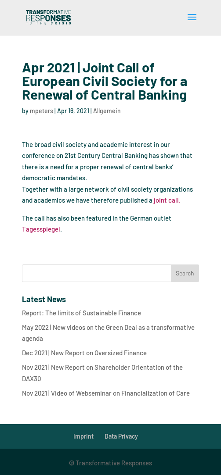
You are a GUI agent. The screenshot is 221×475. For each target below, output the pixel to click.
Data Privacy (121, 436)
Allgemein (107, 110)
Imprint (83, 436)
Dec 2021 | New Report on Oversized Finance (84, 353)
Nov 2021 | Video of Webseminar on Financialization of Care (106, 393)
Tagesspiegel (41, 229)
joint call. (167, 200)
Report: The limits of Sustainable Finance (81, 313)
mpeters (41, 110)
